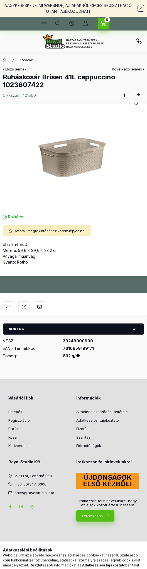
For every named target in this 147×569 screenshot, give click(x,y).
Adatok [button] (16, 329)
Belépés (15, 411)
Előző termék (15, 69)
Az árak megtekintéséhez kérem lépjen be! (50, 231)
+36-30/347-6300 (139, 41)
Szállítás (83, 437)
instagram (21, 506)
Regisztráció (19, 420)
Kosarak (26, 60)
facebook (10, 506)
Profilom (15, 428)
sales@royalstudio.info (34, 492)
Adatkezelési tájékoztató (97, 420)
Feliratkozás (92, 516)
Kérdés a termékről (24, 306)
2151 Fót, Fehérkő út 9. (34, 476)
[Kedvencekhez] (135, 103)
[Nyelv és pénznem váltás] (71, 23)
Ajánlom (39, 306)
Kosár (13, 437)
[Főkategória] (5, 60)
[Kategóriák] (44, 23)
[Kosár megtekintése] (103, 23)
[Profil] (85, 23)
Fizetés (82, 428)
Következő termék (127, 69)
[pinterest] (138, 95)
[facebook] (124, 95)
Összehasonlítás (8, 306)
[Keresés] (57, 23)
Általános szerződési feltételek (103, 411)
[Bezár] (141, 8)
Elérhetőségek (88, 445)
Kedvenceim (19, 445)
